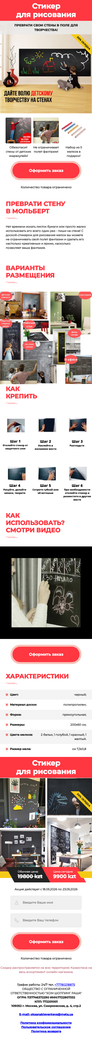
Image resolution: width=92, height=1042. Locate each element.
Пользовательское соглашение (46, 1027)
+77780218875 (64, 984)
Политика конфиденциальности (46, 1023)
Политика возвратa (46, 1031)
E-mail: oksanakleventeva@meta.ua (46, 1014)
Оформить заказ (46, 170)
